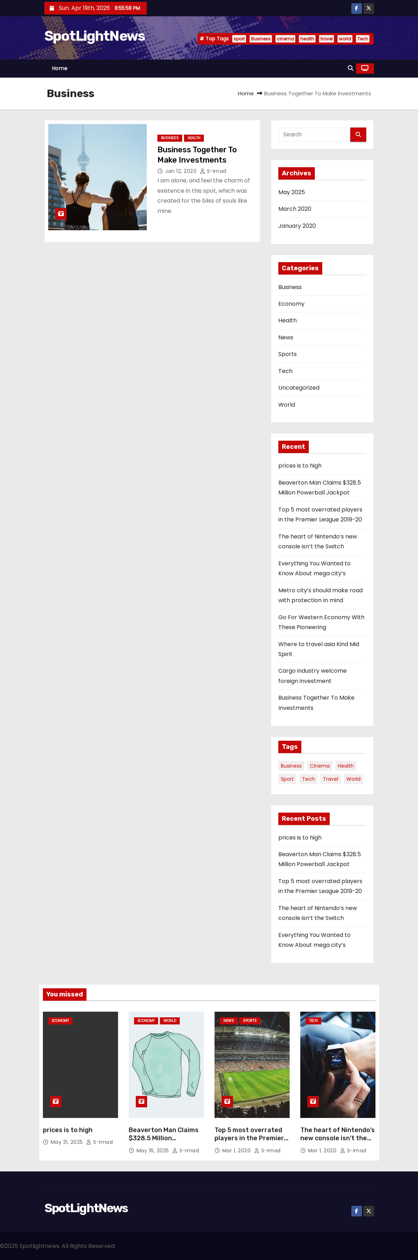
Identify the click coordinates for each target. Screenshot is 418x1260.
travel (327, 39)
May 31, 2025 (68, 1142)
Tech (362, 39)
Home (60, 68)
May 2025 (291, 192)
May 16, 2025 (153, 1150)
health (307, 39)
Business (261, 39)
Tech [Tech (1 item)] (308, 778)
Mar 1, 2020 (237, 1150)
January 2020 (297, 226)
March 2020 (294, 209)
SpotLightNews (94, 36)
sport (239, 39)
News (285, 337)
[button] (350, 68)
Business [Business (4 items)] (291, 765)
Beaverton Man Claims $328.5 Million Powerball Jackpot (164, 1138)
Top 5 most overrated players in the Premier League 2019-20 (249, 1138)
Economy (291, 304)
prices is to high (300, 466)
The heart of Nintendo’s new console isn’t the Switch (337, 1138)
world (345, 39)
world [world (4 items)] (353, 778)
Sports (287, 354)
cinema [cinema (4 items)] (320, 765)
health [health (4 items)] (346, 765)
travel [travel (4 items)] (330, 778)
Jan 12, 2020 (181, 171)
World (286, 405)
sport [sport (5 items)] (287, 778)
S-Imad (213, 171)
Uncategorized (298, 388)
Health (194, 138)
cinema (285, 39)
